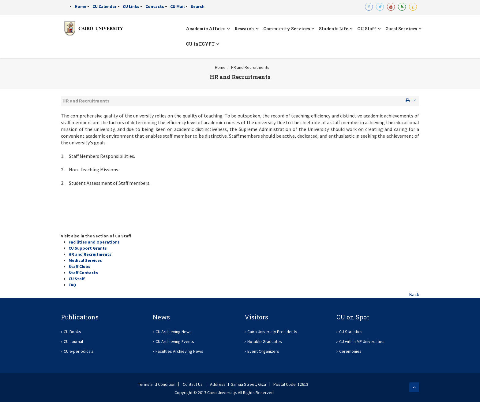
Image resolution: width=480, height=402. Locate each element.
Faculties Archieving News (179, 351)
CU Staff (76, 278)
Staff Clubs (79, 266)
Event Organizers (263, 351)
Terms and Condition (156, 384)
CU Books (72, 331)
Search (197, 6)
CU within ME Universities (361, 341)
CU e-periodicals (79, 351)
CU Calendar (104, 6)
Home (80, 6)
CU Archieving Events (175, 341)
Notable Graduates (264, 341)
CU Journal (73, 341)
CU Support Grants (88, 248)
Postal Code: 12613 (290, 384)
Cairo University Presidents (272, 331)
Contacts (154, 6)
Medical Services (85, 260)
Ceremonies (350, 351)
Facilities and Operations (94, 242)
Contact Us (193, 384)
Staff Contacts (83, 272)
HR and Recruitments (250, 67)
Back (414, 294)
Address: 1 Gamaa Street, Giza (238, 384)
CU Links (131, 6)
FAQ (72, 285)
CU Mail (177, 6)
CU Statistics (350, 331)
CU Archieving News (174, 331)
